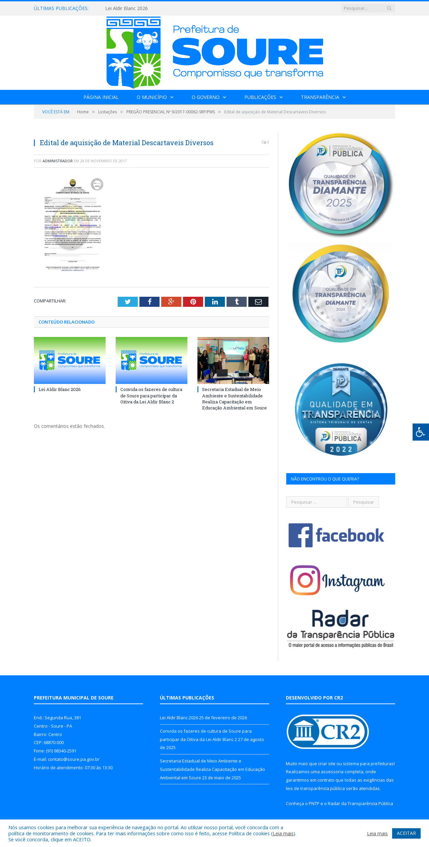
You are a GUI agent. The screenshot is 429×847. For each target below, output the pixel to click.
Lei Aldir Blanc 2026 (126, 8)
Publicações (260, 97)
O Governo (206, 97)
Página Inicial (101, 97)
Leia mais (283, 833)
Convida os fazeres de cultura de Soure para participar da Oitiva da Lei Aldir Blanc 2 (151, 395)
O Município (152, 97)
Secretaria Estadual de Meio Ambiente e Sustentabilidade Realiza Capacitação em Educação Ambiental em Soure (234, 398)
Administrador (58, 160)
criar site (326, 763)
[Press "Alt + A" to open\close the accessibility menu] (421, 432)
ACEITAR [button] (406, 833)
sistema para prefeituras (368, 763)
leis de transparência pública (315, 788)
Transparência (320, 97)
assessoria (332, 772)
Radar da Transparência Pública (360, 803)
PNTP (314, 803)
